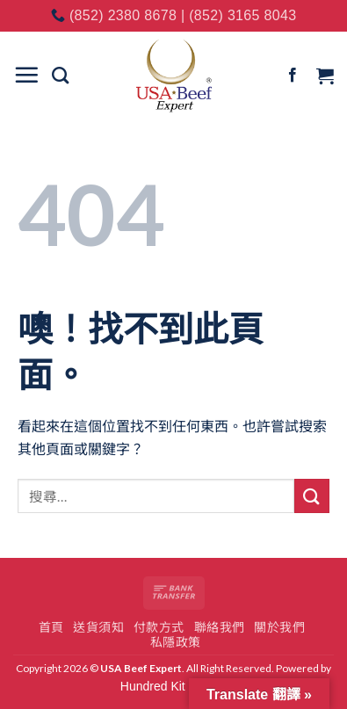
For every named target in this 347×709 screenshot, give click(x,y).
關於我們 (279, 627)
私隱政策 (175, 642)
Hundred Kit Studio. (173, 686)
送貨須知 (98, 627)
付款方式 (159, 627)
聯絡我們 (219, 627)
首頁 (51, 627)
